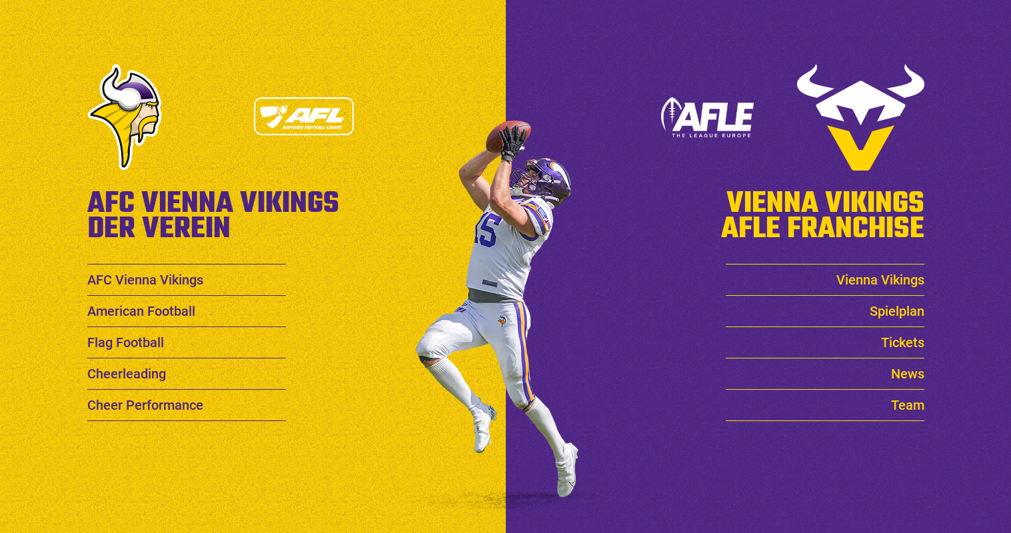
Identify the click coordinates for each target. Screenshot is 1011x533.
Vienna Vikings (880, 280)
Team (907, 405)
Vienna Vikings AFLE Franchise (822, 212)
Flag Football (125, 342)
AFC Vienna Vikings (145, 280)
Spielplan (897, 311)
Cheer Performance (145, 405)
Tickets (902, 342)
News (907, 374)
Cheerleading (126, 374)
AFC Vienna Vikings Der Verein (213, 212)
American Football (141, 311)
